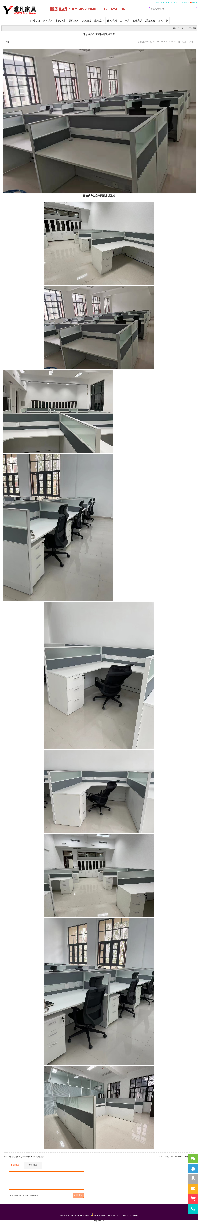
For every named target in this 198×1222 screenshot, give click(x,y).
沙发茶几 (86, 20)
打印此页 (181, 42)
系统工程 (150, 20)
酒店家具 (137, 20)
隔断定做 (105, 195)
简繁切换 (185, 3)
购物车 (193, 3)
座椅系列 (99, 20)
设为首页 (168, 3)
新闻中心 (163, 20)
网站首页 (35, 20)
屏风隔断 (74, 20)
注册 (162, 3)
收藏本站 (177, 3)
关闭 (191, 42)
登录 (157, 3)
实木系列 (48, 20)
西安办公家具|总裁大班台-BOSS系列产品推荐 (27, 1157)
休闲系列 (112, 20)
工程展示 (192, 28)
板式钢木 (61, 20)
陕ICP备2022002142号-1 (80, 1216)
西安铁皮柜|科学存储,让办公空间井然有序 (179, 1157)
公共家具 (125, 20)
